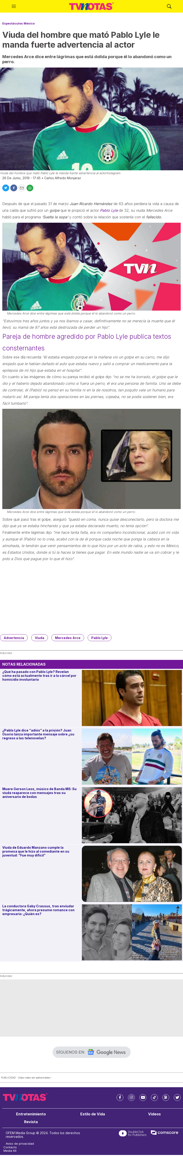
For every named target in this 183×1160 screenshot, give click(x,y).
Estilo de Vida (92, 1114)
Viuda (39, 638)
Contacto (10, 1147)
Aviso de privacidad (20, 1143)
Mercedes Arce (67, 638)
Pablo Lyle (109, 210)
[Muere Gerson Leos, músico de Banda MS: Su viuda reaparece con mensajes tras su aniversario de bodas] (132, 815)
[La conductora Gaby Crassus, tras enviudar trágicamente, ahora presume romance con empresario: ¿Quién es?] (132, 932)
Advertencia (14, 638)
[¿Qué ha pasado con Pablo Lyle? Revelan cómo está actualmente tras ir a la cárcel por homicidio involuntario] (132, 698)
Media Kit (10, 1150)
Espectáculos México (18, 23)
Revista (31, 1122)
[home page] (91, 6)
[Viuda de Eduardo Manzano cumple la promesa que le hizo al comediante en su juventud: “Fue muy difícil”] (132, 874)
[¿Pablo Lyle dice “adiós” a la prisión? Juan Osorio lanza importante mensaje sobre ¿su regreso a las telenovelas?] (132, 757)
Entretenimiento (31, 1114)
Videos (154, 1114)
